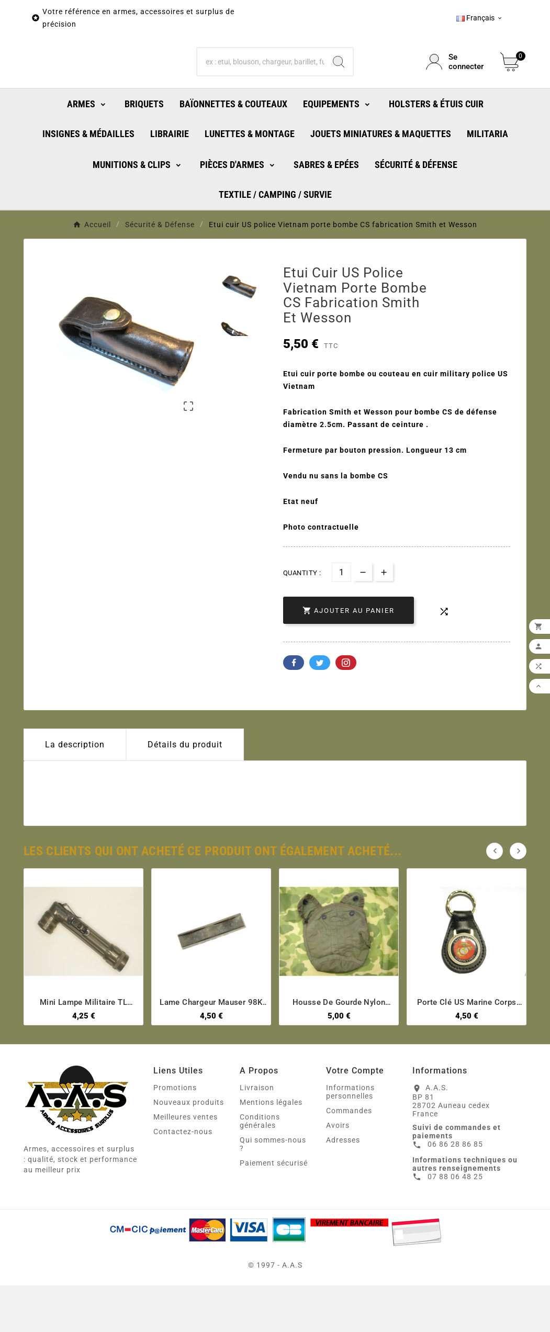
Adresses (343, 1186)
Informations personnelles (350, 1138)
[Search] (338, 85)
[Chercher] (260, 85)
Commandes (349, 1157)
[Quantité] (341, 619)
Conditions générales (260, 1167)
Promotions (175, 1134)
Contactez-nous (182, 1178)
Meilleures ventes (185, 1163)
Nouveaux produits (188, 1149)
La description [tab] (75, 791)
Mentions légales (271, 1149)
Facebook (293, 709)
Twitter (319, 709)
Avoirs (338, 1172)
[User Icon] (457, 85)
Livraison (257, 1134)
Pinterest (345, 709)
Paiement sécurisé (274, 1209)
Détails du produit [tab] (185, 791)
